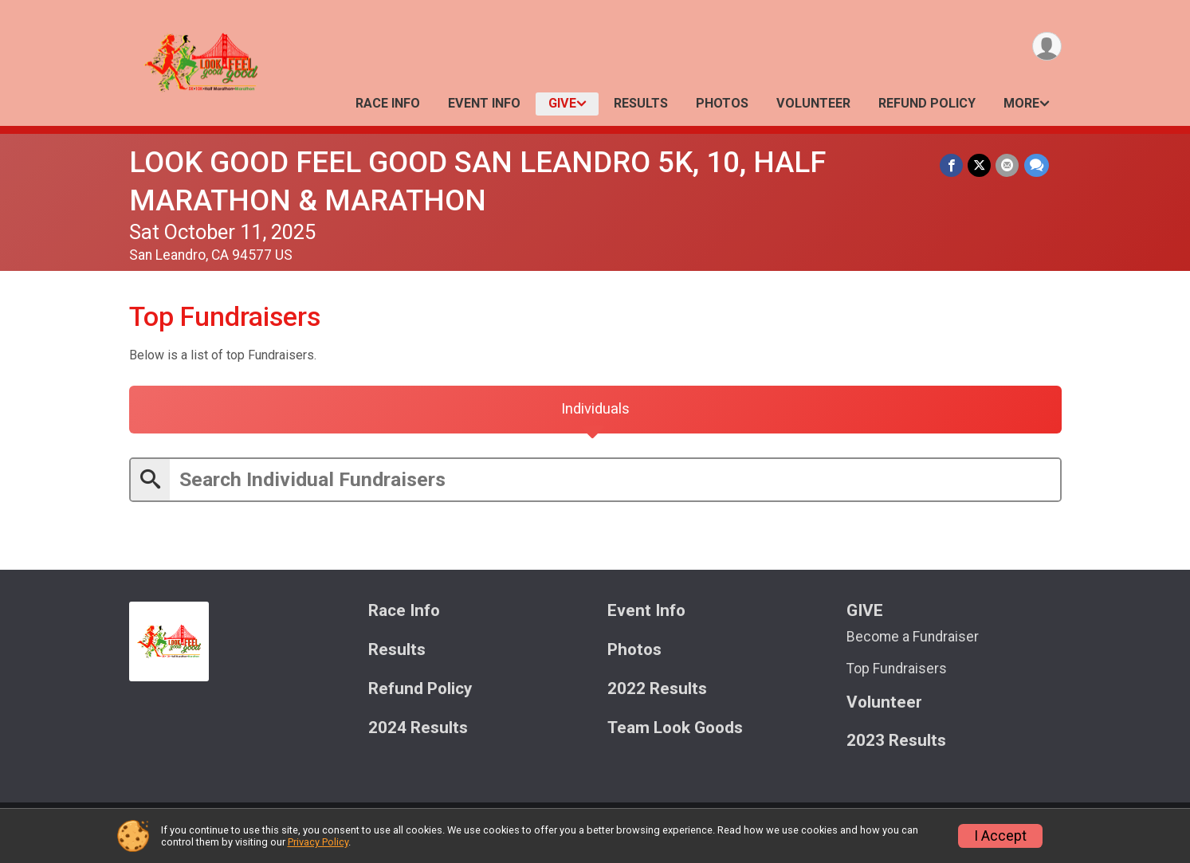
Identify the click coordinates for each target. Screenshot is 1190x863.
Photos (722, 103)
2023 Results (896, 743)
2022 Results (657, 690)
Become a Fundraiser (912, 638)
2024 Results (418, 729)
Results (641, 103)
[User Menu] (1047, 46)
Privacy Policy (318, 842)
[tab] (595, 410)
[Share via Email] (1007, 165)
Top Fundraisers (896, 671)
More (1021, 103)
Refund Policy (927, 103)
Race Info (387, 103)
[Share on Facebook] (952, 165)
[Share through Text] (1036, 165)
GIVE (562, 103)
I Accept (1000, 836)
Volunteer (813, 103)
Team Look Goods (675, 729)
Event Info (484, 103)
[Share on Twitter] (980, 165)
